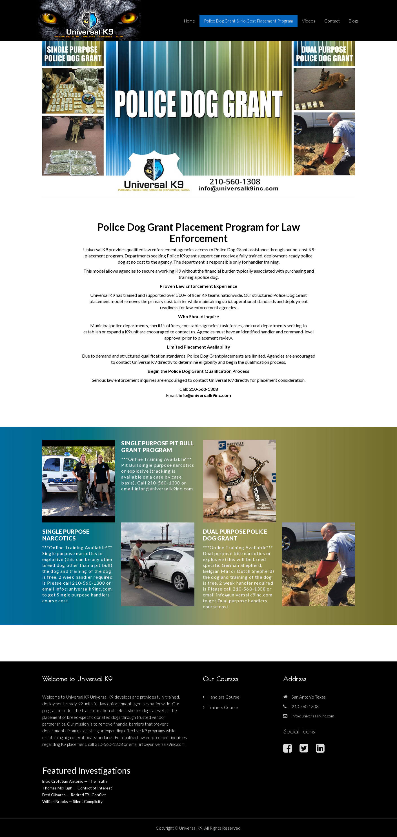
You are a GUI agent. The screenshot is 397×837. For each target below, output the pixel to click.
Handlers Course (223, 696)
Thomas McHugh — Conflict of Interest (77, 788)
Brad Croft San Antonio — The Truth (74, 781)
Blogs (354, 20)
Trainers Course (223, 707)
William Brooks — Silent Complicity (72, 801)
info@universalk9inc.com (205, 395)
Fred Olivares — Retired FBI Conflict (74, 794)
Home (189, 20)
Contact (332, 20)
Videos (308, 20)
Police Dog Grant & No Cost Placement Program (248, 20)
